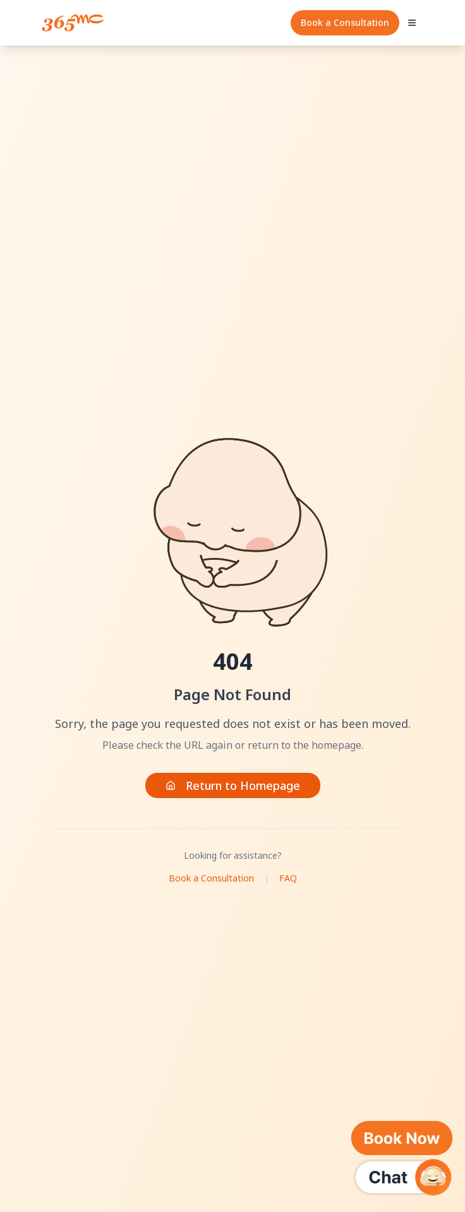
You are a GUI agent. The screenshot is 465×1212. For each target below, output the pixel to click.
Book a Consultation (211, 878)
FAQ (288, 878)
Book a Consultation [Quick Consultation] (345, 22)
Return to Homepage (233, 785)
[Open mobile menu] (412, 22)
